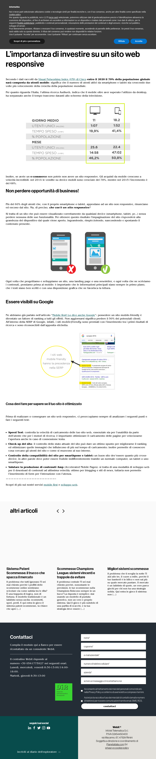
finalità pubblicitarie (25, 23)
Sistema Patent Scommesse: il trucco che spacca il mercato (25, 572)
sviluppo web (69, 484)
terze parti (53, 17)
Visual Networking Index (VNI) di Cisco (62, 79)
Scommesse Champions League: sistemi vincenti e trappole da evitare (76, 572)
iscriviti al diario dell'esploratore (37, 751)
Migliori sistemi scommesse (128, 568)
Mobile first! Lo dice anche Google (73, 315)
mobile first (51, 484)
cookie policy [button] (15, 14)
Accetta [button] (138, 41)
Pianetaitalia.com (115, 744)
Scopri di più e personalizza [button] (27, 41)
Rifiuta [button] (121, 41)
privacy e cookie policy (117, 748)
